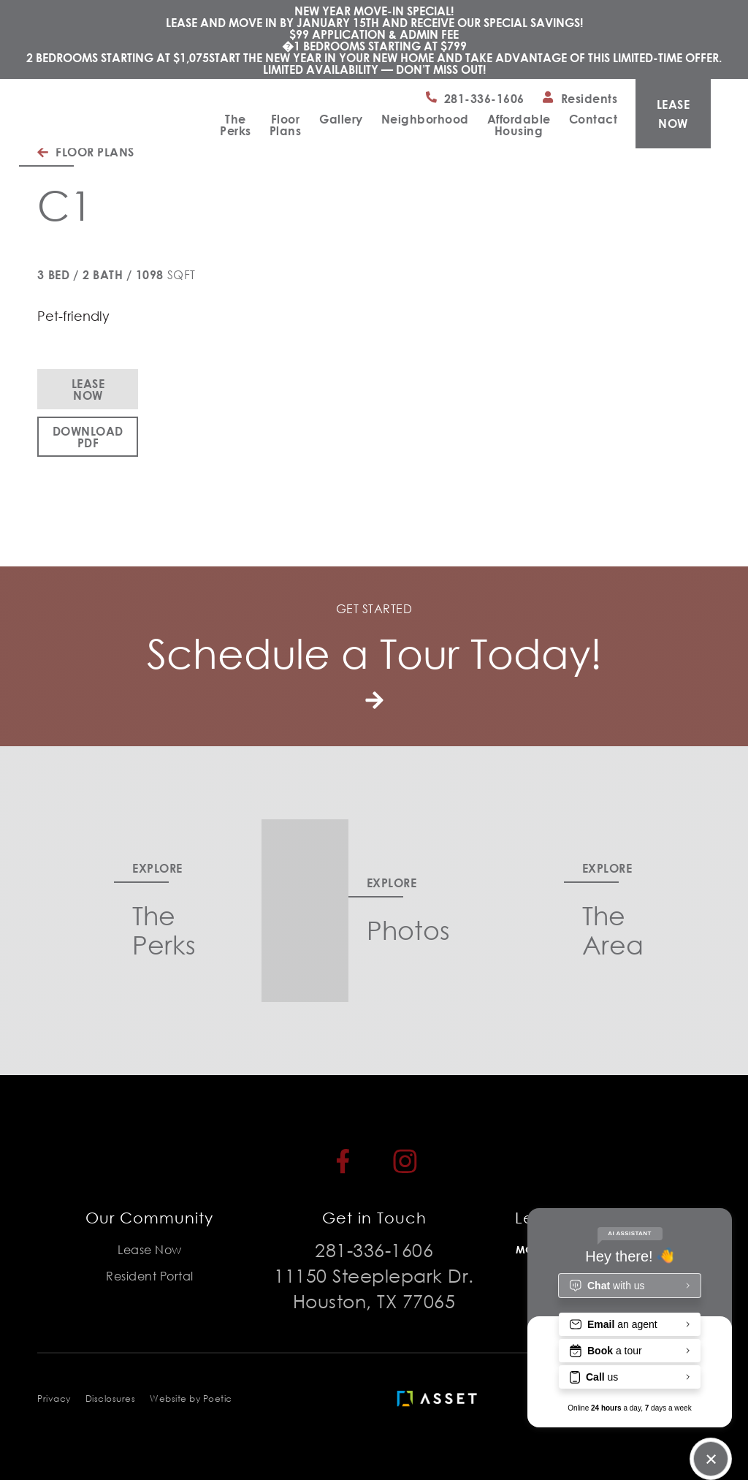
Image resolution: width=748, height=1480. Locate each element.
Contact (593, 119)
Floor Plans (286, 125)
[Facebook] (343, 1161)
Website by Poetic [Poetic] (191, 1398)
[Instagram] (405, 1161)
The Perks (235, 125)
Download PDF (88, 436)
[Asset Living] (440, 1398)
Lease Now (88, 389)
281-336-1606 (374, 1249)
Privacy (54, 1398)
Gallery (341, 119)
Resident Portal (150, 1275)
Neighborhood (425, 119)
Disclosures (110, 1398)
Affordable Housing (519, 125)
